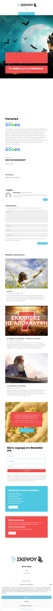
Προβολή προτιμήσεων (26, 605)
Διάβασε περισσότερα (26, 430)
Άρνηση (26, 601)
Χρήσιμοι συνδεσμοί (26, 581)
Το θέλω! (12, 533)
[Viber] (15, 125)
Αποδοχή (26, 597)
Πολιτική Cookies (29, 609)
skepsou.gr (13, 71)
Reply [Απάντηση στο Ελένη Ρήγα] (45, 199)
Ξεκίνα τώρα (13, 507)
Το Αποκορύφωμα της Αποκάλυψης (16, 386)
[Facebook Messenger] (18, 125)
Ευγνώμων (9, 291)
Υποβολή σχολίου (42, 243)
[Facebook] (6, 125)
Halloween (8, 177)
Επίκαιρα (17, 177)
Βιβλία (26, 570)
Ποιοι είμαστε (26, 573)
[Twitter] (9, 125)
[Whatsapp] (12, 125)
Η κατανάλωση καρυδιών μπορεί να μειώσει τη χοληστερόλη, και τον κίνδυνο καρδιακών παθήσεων (26, 416)
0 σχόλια (27, 71)
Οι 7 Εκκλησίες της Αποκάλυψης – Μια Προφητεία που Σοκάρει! (24, 338)
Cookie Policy (22, 609)
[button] (50, 584)
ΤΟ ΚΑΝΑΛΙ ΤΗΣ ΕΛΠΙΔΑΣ (27, 13)
